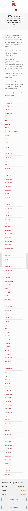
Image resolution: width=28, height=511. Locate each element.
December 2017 (9, 445)
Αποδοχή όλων (14, 499)
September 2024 (9, 190)
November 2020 (9, 317)
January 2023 (8, 237)
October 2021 (8, 277)
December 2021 (9, 270)
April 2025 (7, 172)
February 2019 (8, 394)
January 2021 (8, 310)
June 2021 (7, 292)
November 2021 (9, 274)
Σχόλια (6, 142)
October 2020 (8, 321)
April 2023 (7, 226)
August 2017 (8, 459)
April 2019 (7, 386)
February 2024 (8, 208)
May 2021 (7, 295)
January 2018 (8, 441)
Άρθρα (6, 116)
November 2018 (9, 405)
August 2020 (8, 328)
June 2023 (7, 219)
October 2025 (8, 157)
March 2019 (8, 390)
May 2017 (7, 470)
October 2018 (8, 408)
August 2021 (8, 284)
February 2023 (8, 233)
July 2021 (7, 288)
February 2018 (8, 437)
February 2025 (8, 179)
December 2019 (9, 357)
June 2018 (7, 423)
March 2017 (8, 478)
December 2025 (9, 153)
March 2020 (8, 346)
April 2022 (7, 263)
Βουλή (6, 120)
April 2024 (7, 201)
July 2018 (7, 419)
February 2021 (8, 306)
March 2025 (8, 175)
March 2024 (8, 204)
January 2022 (8, 266)
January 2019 (8, 397)
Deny (14, 503)
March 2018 (8, 434)
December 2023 (9, 215)
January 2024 (8, 212)
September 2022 (9, 248)
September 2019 (9, 368)
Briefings (7, 106)
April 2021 (7, 299)
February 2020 (8, 350)
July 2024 (7, 193)
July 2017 (7, 463)
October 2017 (8, 452)
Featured (7, 109)
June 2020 (7, 335)
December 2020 (9, 314)
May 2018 (7, 427)
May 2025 (7, 168)
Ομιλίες (7, 135)
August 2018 (8, 416)
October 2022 (8, 244)
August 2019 (8, 372)
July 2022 (7, 252)
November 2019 (9, 361)
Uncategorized (8, 113)
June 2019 (7, 379)
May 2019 (7, 383)
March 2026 (8, 150)
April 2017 (7, 474)
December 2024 (9, 182)
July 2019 (7, 376)
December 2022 (9, 241)
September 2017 (9, 456)
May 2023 (7, 223)
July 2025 (7, 164)
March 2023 (8, 230)
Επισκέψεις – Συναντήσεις (11, 131)
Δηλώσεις (7, 124)
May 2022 (7, 259)
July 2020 (7, 332)
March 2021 (8, 303)
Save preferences (14, 507)
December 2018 (9, 401)
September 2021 (9, 281)
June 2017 (7, 467)
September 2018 (9, 412)
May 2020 (7, 339)
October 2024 (8, 186)
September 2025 (9, 161)
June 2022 (7, 255)
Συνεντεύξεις (8, 138)
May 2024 (7, 197)
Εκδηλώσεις (8, 127)
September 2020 (9, 325)
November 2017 (9, 448)
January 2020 (8, 354)
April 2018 (7, 430)
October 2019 (8, 365)
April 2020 (7, 343)
